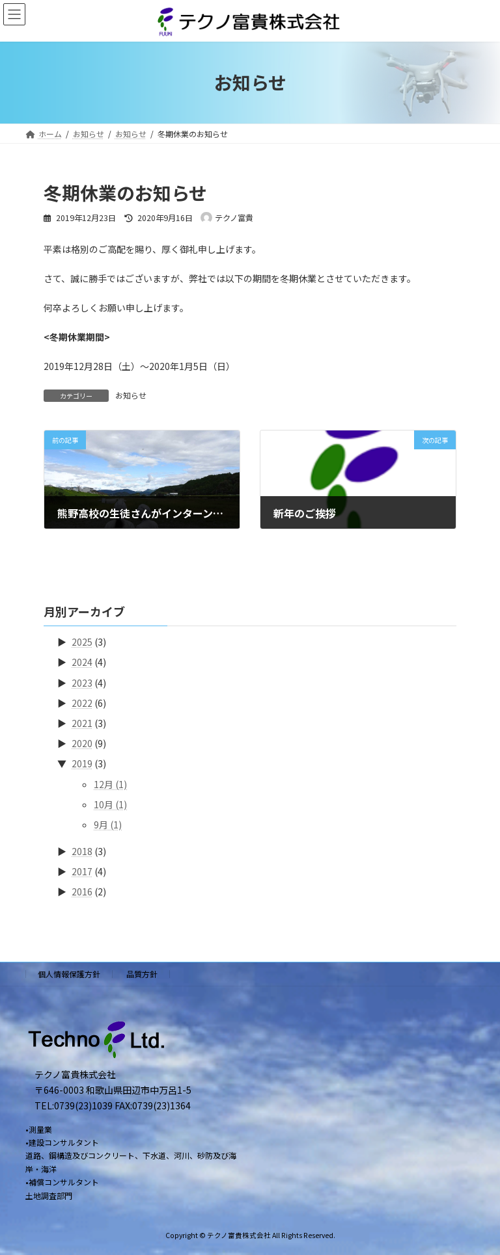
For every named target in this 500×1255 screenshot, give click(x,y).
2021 (82, 723)
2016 (82, 891)
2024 (82, 661)
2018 (82, 851)
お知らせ (130, 395)
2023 (82, 682)
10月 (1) (110, 804)
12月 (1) (110, 784)
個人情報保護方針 (69, 973)
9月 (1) (108, 824)
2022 (82, 702)
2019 (82, 763)
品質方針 (142, 973)
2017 (82, 871)
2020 (82, 743)
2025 (82, 641)
